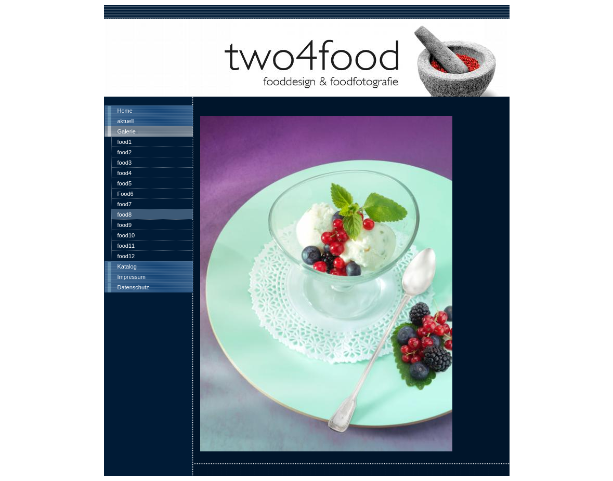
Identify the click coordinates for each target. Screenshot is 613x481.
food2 (125, 152)
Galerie (127, 131)
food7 (125, 204)
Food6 (126, 194)
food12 (126, 256)
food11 (126, 246)
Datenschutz (133, 287)
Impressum (132, 277)
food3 (125, 162)
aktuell (126, 121)
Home (125, 111)
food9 (125, 225)
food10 (126, 235)
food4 (125, 173)
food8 (125, 214)
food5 (125, 183)
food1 (125, 142)
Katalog (127, 266)
